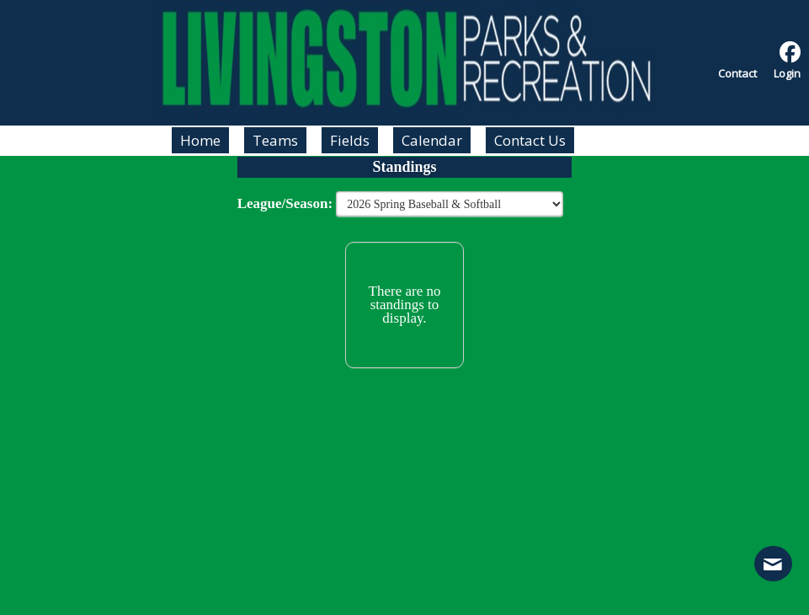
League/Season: (287, 203)
